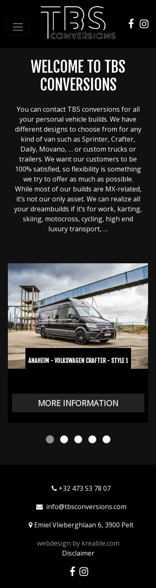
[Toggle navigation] (18, 27)
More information (78, 403)
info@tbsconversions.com (86, 506)
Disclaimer (78, 553)
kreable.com (100, 543)
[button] (50, 439)
